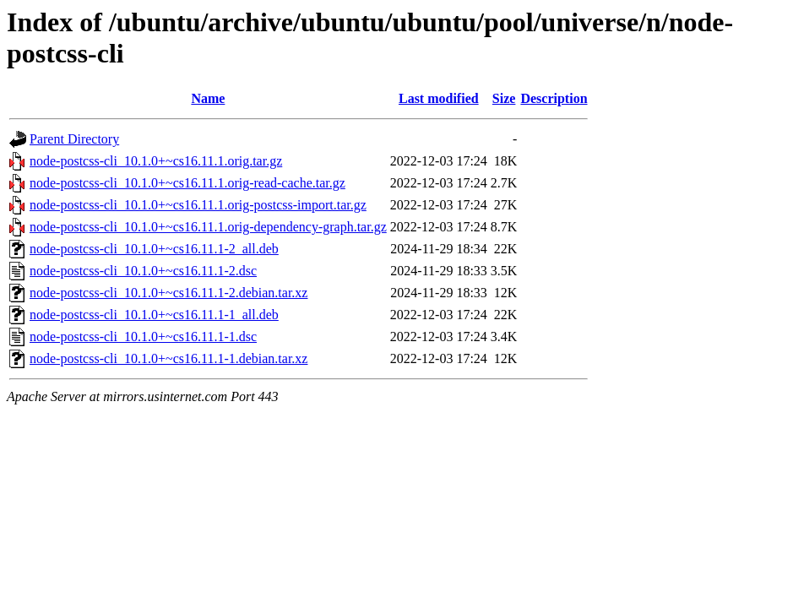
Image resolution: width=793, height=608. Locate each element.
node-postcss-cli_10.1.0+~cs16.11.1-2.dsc (143, 270)
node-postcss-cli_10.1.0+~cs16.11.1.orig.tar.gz (156, 161)
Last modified (439, 98)
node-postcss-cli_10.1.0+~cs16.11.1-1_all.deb (154, 314)
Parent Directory (74, 139)
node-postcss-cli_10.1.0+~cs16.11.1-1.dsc (143, 336)
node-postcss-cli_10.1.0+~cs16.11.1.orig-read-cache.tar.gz (187, 183)
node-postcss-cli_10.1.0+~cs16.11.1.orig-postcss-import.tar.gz (198, 205)
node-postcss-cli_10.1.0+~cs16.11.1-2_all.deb (154, 249)
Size (504, 98)
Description (553, 98)
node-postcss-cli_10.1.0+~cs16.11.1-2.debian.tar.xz (168, 292)
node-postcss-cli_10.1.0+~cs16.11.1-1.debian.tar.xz (168, 358)
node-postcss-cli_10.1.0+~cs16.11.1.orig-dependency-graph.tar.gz (208, 227)
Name (208, 98)
